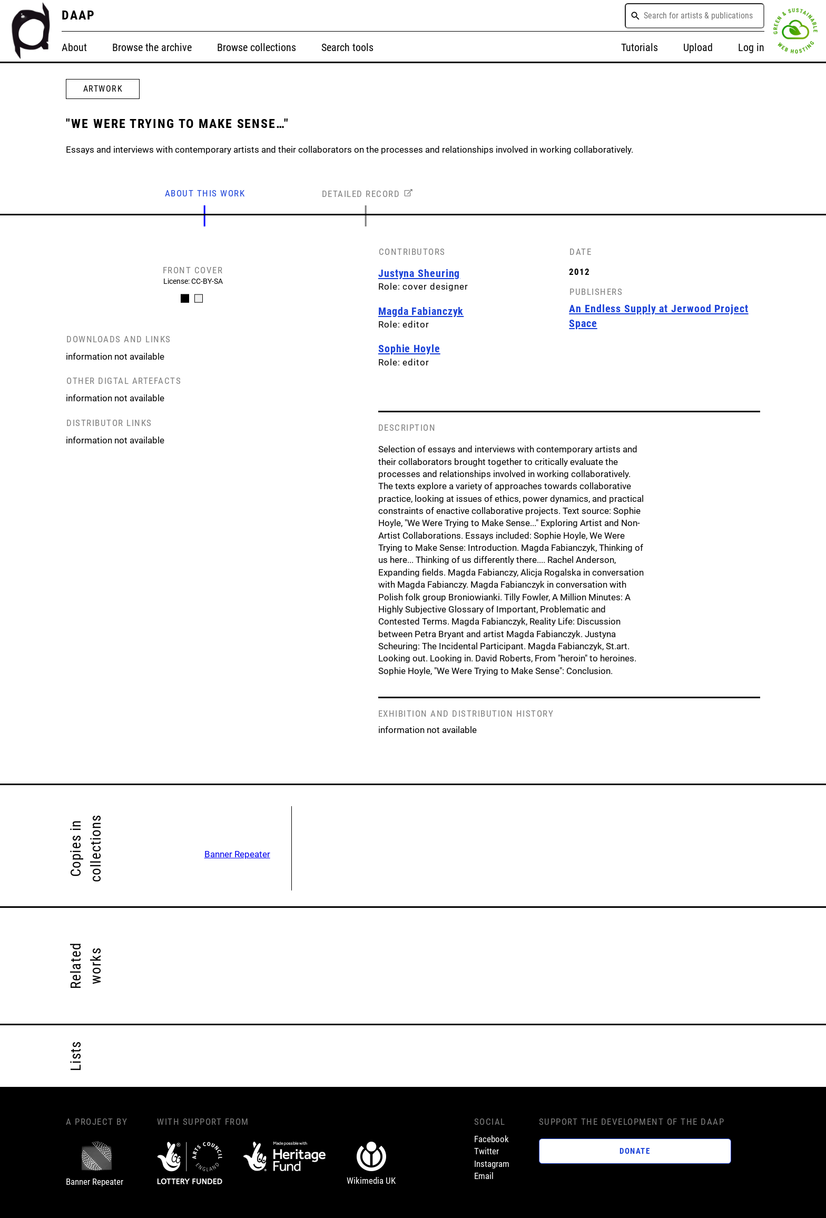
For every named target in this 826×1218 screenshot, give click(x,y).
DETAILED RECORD (361, 194)
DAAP (78, 15)
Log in (751, 47)
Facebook (491, 1139)
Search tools (347, 47)
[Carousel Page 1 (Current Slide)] (185, 298)
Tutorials (639, 47)
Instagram (491, 1164)
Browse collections (256, 47)
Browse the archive (152, 47)
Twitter (486, 1151)
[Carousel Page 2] (198, 298)
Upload (698, 47)
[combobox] (694, 15)
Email (484, 1176)
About (74, 47)
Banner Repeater (237, 854)
